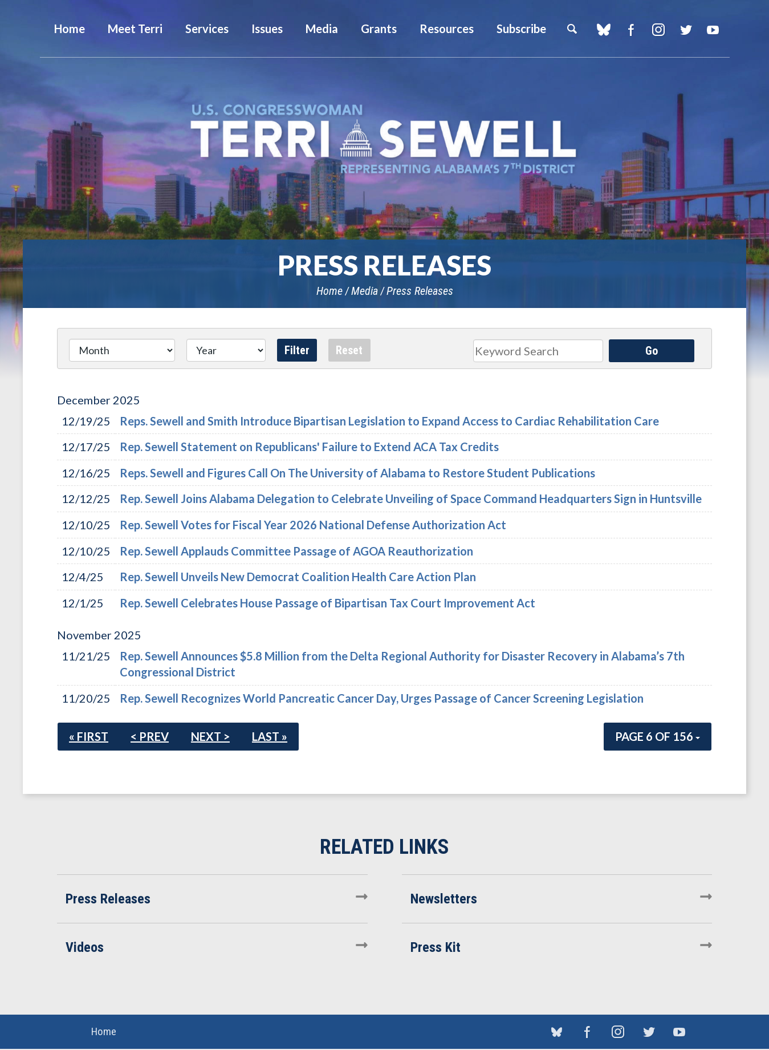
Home (329, 291)
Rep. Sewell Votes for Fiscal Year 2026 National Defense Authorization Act (313, 525)
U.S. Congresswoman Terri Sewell (385, 139)
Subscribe (521, 28)
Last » (269, 736)
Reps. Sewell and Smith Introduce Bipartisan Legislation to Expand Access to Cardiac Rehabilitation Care (389, 421)
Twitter (686, 29)
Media (364, 291)
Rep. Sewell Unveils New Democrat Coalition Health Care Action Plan (298, 576)
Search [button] (572, 28)
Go (651, 351)
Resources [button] (447, 28)
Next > (210, 736)
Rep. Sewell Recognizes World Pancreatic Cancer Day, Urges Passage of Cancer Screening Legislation (382, 698)
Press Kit (435, 947)
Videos (85, 947)
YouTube (713, 29)
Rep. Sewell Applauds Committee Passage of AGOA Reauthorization (296, 551)
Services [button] (207, 28)
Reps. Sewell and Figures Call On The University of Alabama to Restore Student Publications (357, 473)
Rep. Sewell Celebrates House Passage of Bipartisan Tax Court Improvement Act (327, 603)
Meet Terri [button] (135, 28)
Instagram (658, 29)
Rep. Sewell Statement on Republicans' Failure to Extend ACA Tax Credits (309, 446)
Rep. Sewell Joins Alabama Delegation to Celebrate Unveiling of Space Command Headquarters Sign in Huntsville (411, 498)
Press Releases (419, 291)
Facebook (631, 29)
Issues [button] (267, 28)
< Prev (150, 736)
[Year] (226, 350)
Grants (379, 28)
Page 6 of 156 (657, 736)
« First (88, 736)
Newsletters (443, 899)
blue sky (604, 29)
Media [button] (322, 28)
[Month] (122, 350)
